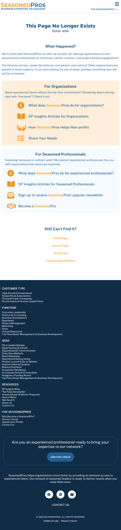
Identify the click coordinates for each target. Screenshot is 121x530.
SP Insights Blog (11, 389)
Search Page (60, 245)
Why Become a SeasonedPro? (18, 416)
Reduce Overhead (11, 367)
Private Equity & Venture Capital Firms (22, 301)
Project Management (13, 323)
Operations (8, 320)
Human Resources (12, 331)
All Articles (60, 253)
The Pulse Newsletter (13, 391)
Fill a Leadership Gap (13, 345)
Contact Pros (60, 260)
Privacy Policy (69, 521)
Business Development (14, 317)
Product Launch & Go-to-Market (19, 361)
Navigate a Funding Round (16, 375)
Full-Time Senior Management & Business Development (32, 334)
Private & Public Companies (17, 298)
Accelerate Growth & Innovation (19, 372)
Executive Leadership (14, 312)
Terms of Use (50, 521)
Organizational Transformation (18, 350)
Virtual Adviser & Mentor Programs (21, 394)
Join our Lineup (10, 419)
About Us (7, 402)
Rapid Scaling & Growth (15, 348)
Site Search (8, 400)
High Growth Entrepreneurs (17, 293)
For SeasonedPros (104, 9)
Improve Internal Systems (16, 364)
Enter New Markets (12, 353)
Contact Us (8, 405)
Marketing (7, 326)
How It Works (9, 397)
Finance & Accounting (14, 315)
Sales (5, 328)
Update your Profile (12, 422)
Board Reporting (11, 356)
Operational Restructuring (16, 359)
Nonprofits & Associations (16, 295)
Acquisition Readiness (14, 369)
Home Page (60, 238)
